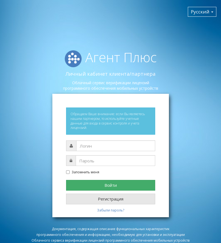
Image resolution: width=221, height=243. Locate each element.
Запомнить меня (82, 172)
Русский (202, 12)
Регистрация (110, 199)
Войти (110, 185)
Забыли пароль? (110, 210)
